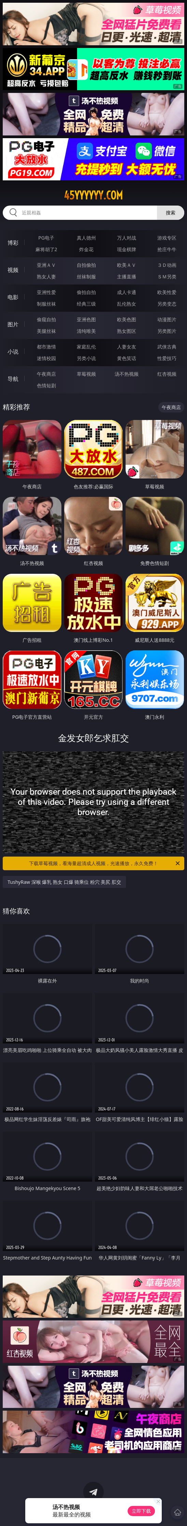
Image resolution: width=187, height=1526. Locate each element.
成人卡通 (126, 292)
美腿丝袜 (46, 331)
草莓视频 (86, 374)
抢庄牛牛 (166, 249)
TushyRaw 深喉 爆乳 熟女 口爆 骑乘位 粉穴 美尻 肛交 (64, 882)
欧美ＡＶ (126, 265)
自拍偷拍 (86, 265)
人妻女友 (126, 346)
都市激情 (46, 346)
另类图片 (166, 331)
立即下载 (141, 1511)
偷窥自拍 (46, 319)
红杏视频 (166, 374)
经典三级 (86, 304)
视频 (13, 270)
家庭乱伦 (86, 346)
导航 (13, 379)
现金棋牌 (126, 249)
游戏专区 (166, 237)
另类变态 (166, 304)
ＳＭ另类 (166, 276)
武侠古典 (166, 346)
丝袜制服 (86, 276)
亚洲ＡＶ (46, 265)
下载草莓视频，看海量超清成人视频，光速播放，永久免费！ (105, 863)
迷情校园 (46, 358)
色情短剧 (46, 385)
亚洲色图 (86, 319)
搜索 (170, 212)
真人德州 (86, 237)
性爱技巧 (166, 358)
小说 (13, 351)
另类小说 (86, 358)
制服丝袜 (46, 304)
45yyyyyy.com (93, 195)
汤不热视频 (127, 374)
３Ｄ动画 (166, 265)
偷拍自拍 (86, 292)
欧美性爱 (166, 292)
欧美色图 (126, 319)
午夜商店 (46, 374)
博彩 (13, 242)
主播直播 (126, 276)
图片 (13, 324)
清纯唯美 (86, 331)
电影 (13, 297)
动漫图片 (166, 319)
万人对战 (126, 237)
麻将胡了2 (46, 249)
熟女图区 (126, 331)
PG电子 (46, 237)
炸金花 (86, 249)
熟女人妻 (46, 276)
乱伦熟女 (126, 304)
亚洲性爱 (46, 292)
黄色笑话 (126, 358)
